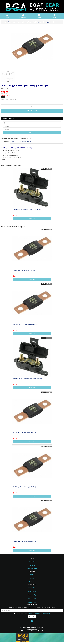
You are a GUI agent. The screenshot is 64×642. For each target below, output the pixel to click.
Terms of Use (32, 587)
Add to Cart (32, 110)
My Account (32, 561)
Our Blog (32, 578)
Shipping (14, 141)
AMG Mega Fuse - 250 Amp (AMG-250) (24, 432)
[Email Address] (32, 610)
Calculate (32, 133)
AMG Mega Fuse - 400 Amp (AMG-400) (24, 541)
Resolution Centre (32, 568)
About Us (32, 574)
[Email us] (32, 620)
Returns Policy (32, 595)
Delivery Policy (32, 602)
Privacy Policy (32, 591)
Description (6, 141)
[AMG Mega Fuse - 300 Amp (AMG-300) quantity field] (32, 106)
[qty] (32, 122)
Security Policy (32, 598)
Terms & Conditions (34, 613)
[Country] (32, 126)
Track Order (32, 565)
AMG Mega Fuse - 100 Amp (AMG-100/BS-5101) (27, 324)
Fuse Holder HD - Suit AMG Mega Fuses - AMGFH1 (28, 209)
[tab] (5, 142)
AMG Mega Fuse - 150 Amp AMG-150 (24, 270)
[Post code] (32, 129)
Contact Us (32, 582)
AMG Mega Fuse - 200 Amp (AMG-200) (24, 487)
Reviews (25, 141)
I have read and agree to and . (32, 613)
